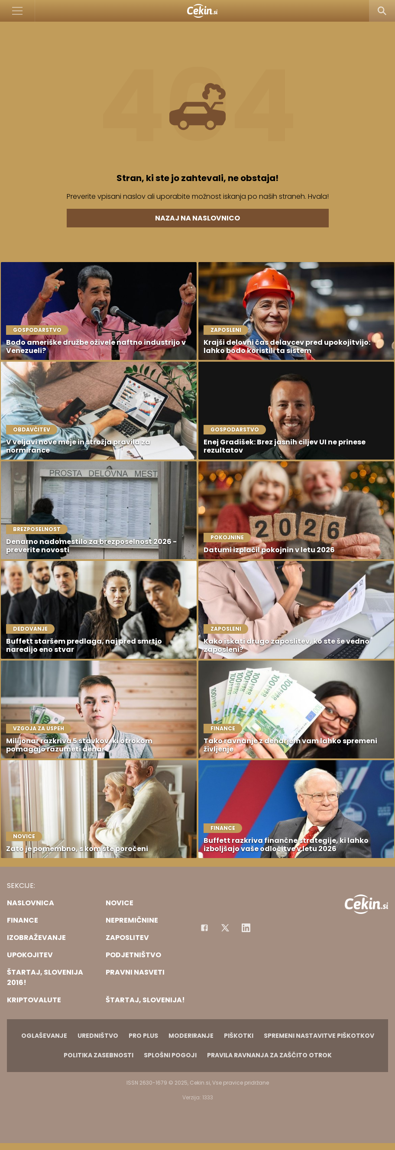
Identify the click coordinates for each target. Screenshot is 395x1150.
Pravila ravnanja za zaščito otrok (269, 1055)
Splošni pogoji (170, 1055)
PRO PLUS (143, 1035)
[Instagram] (246, 928)
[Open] (17, 11)
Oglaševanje (44, 1035)
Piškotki (238, 1035)
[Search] (382, 11)
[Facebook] (204, 928)
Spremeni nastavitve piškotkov (319, 1035)
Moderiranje (191, 1035)
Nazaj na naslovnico (197, 218)
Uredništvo (98, 1035)
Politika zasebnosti (98, 1055)
